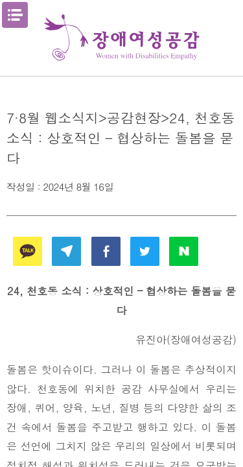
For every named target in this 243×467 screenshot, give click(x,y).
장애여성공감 (122, 38)
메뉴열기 (15, 15)
